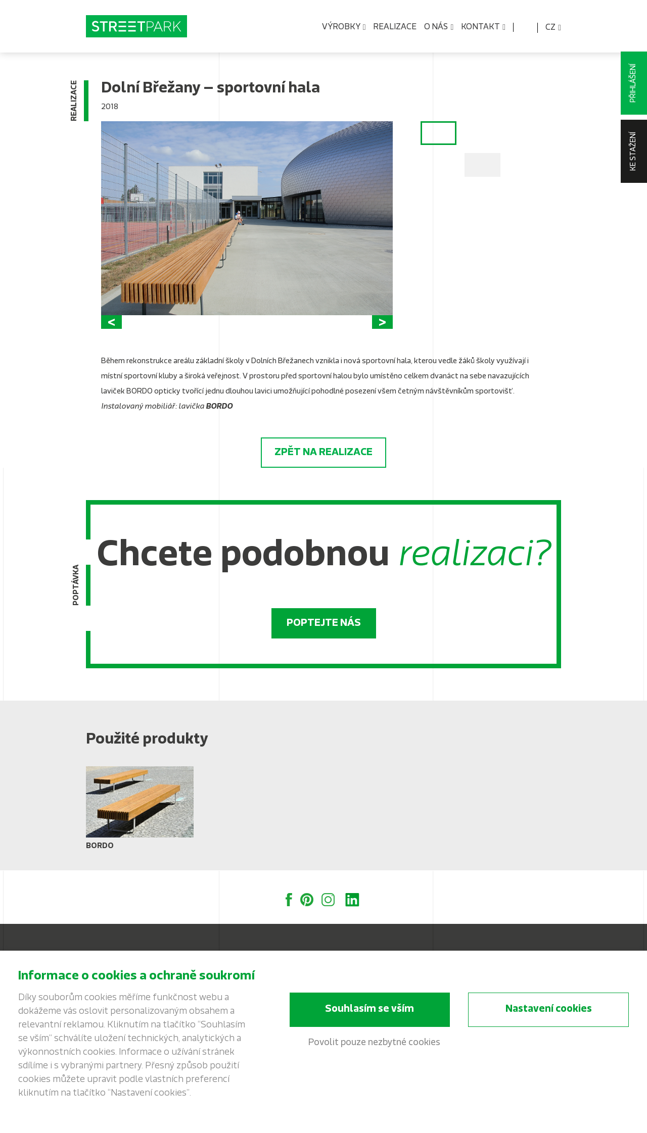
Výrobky (344, 27)
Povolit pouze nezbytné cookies (374, 1043)
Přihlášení (633, 83)
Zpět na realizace (323, 453)
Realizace (395, 27)
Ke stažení (633, 151)
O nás (438, 27)
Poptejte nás (324, 623)
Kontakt (483, 27)
